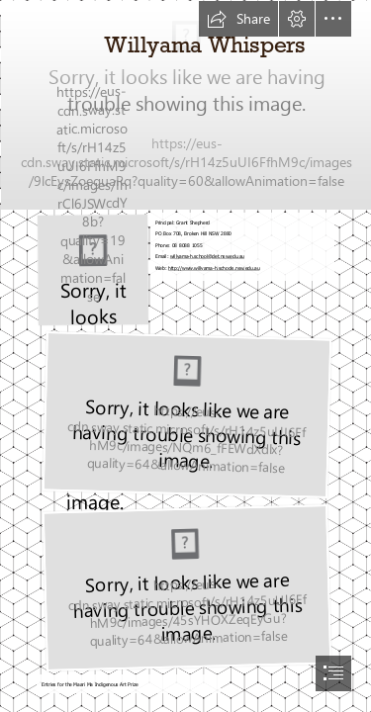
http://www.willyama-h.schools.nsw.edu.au (214, 267)
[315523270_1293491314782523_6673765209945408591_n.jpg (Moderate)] (184, 586)
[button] (238, 19)
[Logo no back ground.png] (92, 269)
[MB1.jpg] (185, 104)
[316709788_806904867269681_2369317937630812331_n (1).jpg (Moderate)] (184, 413)
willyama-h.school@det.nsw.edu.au (207, 256)
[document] (185, 356)
